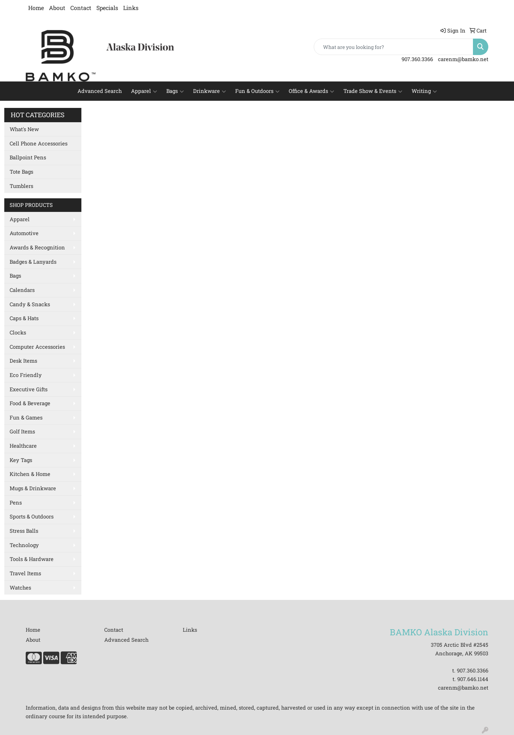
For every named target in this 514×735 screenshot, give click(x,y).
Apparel (144, 91)
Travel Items (25, 573)
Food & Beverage (30, 403)
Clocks (18, 332)
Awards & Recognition (37, 247)
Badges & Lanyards (33, 261)
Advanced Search (99, 91)
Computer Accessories (37, 346)
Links (130, 7)
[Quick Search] (393, 47)
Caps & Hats (24, 318)
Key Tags (21, 460)
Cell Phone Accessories (38, 143)
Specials (107, 7)
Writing (424, 91)
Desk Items (23, 360)
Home (36, 7)
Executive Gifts (28, 389)
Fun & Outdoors (257, 91)
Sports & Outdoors (32, 516)
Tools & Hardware (32, 559)
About (57, 7)
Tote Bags (21, 171)
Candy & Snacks (30, 304)
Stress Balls (24, 530)
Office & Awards (311, 91)
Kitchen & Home (30, 474)
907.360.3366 (417, 59)
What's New (24, 129)
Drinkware (209, 91)
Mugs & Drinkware (33, 488)
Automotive (24, 233)
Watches (20, 587)
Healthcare (23, 445)
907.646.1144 (472, 679)
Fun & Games (26, 417)
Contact (80, 7)
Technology (24, 545)
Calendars (22, 290)
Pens (16, 502)
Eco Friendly (26, 375)
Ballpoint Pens (28, 157)
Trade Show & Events (372, 91)
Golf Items (22, 431)
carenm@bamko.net (463, 59)
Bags (175, 91)
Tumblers (21, 186)
